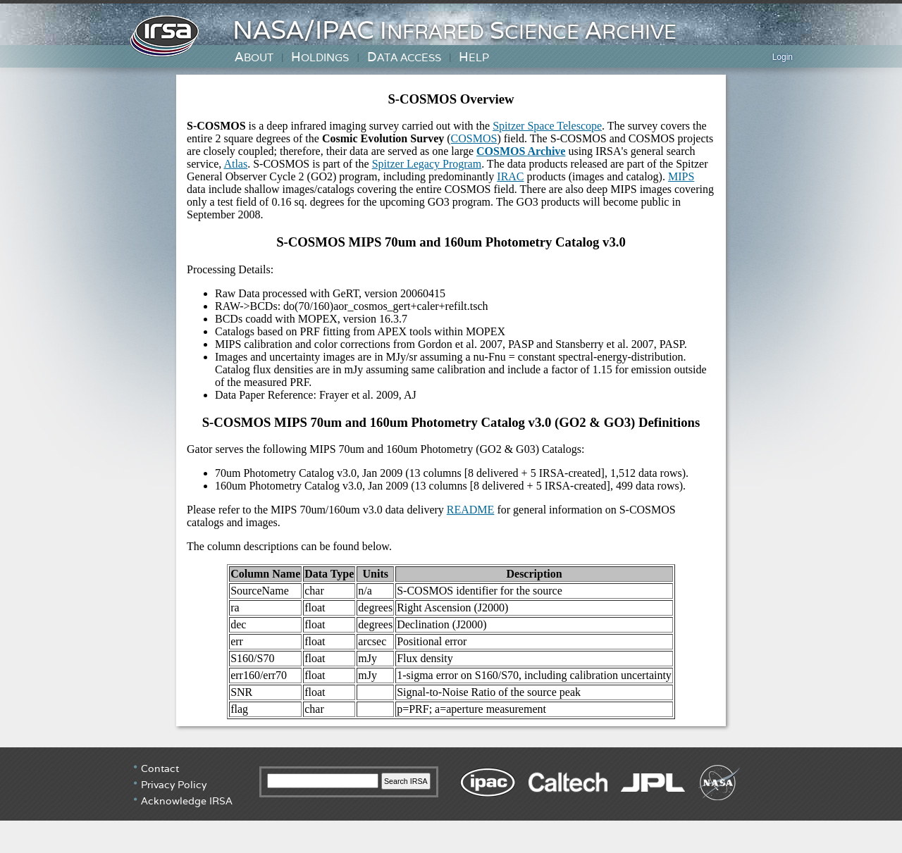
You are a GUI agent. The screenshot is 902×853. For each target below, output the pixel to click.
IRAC (510, 176)
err (236, 641)
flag (239, 709)
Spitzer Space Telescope (547, 126)
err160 (245, 675)
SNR (241, 692)
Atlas (235, 164)
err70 (275, 675)
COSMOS (474, 138)
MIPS (681, 176)
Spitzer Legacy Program (427, 164)
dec (238, 624)
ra (234, 608)
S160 (242, 658)
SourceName (259, 591)
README (471, 510)
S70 (265, 658)
